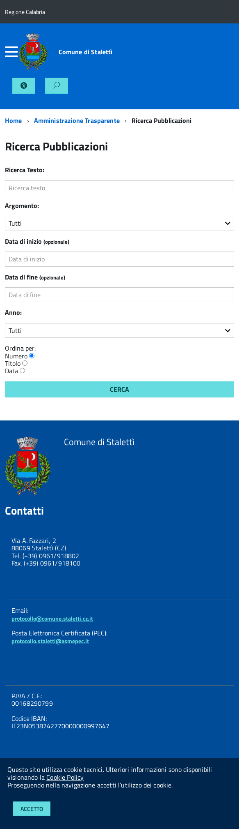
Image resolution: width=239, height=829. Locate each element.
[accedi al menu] (12, 52)
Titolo (12, 363)
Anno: (13, 312)
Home (13, 120)
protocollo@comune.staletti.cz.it (52, 618)
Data (11, 371)
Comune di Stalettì (86, 51)
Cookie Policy (65, 777)
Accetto (31, 808)
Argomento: (22, 205)
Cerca (119, 389)
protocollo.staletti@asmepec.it (50, 641)
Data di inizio (37, 241)
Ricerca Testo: (24, 169)
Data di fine (35, 277)
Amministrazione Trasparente (77, 120)
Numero (16, 356)
